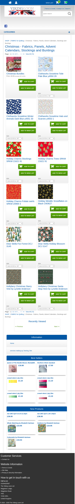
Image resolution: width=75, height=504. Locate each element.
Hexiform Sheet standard (46, 363)
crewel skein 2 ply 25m (15, 378)
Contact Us (60, 8)
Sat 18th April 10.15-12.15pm (17, 414)
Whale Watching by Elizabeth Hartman (20, 423)
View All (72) (29, 54)
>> (23, 54)
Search (67, 8)
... (18, 54)
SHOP (7, 41)
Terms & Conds (50, 8)
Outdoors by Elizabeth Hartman (48, 423)
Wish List (49, 3)
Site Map (5, 470)
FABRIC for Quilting (17, 41)
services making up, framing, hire (21, 351)
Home (12, 343)
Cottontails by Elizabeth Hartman (18, 437)
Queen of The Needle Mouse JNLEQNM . (21, 363)
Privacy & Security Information (12, 473)
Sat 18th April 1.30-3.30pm (46, 414)
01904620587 (5, 483)
